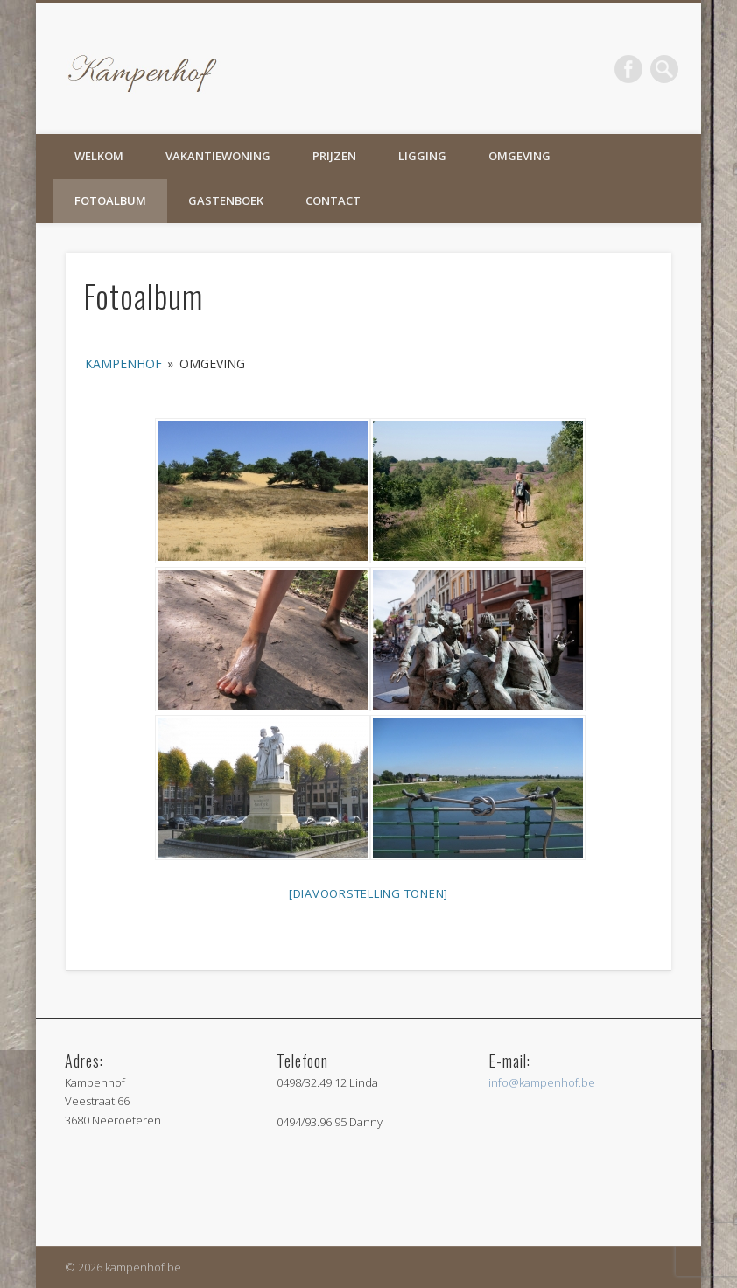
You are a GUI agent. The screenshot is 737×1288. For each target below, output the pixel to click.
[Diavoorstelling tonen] (368, 893)
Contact (333, 200)
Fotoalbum (110, 200)
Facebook (628, 69)
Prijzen (334, 156)
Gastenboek (225, 200)
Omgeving (519, 156)
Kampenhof (123, 363)
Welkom (98, 156)
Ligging (422, 156)
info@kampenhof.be (541, 1082)
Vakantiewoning (217, 156)
